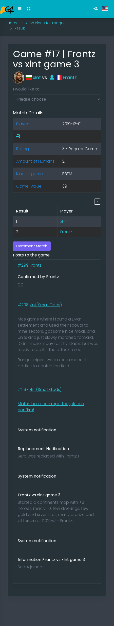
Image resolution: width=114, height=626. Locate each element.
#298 (24, 305)
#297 (23, 389)
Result (19, 28)
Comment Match (31, 246)
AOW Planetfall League (45, 22)
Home (13, 22)
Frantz (63, 77)
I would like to (26, 89)
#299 (24, 265)
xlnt (27, 77)
